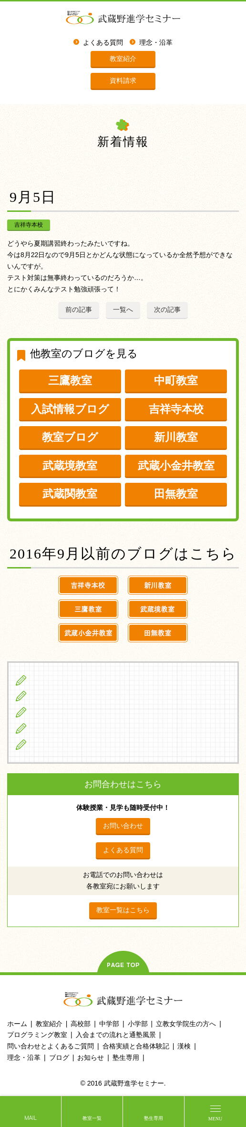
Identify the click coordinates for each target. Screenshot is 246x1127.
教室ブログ (70, 437)
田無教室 (176, 494)
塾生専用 (153, 1118)
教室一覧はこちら (123, 910)
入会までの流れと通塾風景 (116, 1034)
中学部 (109, 1023)
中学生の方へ (52, 696)
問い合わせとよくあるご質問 (50, 1046)
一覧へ (123, 309)
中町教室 (176, 380)
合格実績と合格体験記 (135, 1046)
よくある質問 (103, 42)
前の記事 (78, 309)
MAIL (30, 1118)
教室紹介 (123, 58)
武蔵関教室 (69, 494)
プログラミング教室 (37, 1034)
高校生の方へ (52, 712)
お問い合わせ (123, 825)
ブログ (42, 744)
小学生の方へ (52, 680)
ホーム (17, 1023)
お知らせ (90, 1057)
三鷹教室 (70, 380)
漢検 (184, 1046)
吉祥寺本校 (28, 224)
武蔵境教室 (69, 465)
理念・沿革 (156, 42)
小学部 (138, 1023)
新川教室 (176, 437)
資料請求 (123, 80)
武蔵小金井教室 (176, 465)
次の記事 (167, 309)
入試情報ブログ (70, 409)
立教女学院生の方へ (63, 728)
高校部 (81, 1023)
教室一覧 (92, 1118)
